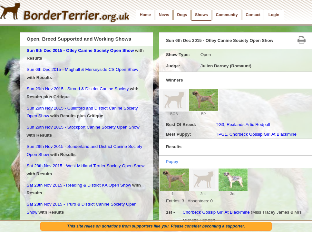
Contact (253, 15)
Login (273, 15)
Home (145, 15)
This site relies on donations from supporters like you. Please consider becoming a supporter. (156, 226)
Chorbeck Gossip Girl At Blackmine (215, 212)
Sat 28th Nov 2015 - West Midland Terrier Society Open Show (85, 165)
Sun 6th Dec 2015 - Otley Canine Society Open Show (80, 50)
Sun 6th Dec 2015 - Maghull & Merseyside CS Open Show (82, 69)
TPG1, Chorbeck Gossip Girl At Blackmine (256, 134)
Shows (201, 15)
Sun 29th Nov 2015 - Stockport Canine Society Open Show (82, 127)
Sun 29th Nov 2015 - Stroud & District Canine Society (77, 88)
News (164, 15)
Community (227, 15)
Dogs (182, 15)
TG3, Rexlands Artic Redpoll (243, 124)
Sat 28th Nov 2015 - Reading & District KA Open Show (78, 185)
